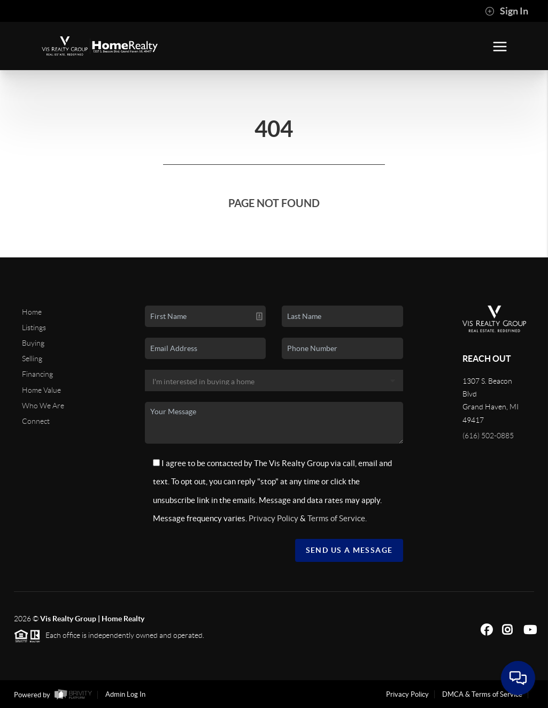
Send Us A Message (349, 550)
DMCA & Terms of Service (482, 694)
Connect (36, 421)
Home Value (41, 390)
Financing (37, 374)
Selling (32, 358)
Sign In (506, 11)
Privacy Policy (273, 518)
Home (32, 312)
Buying (33, 343)
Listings (34, 327)
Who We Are (43, 405)
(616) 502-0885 (488, 435)
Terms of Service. (337, 518)
